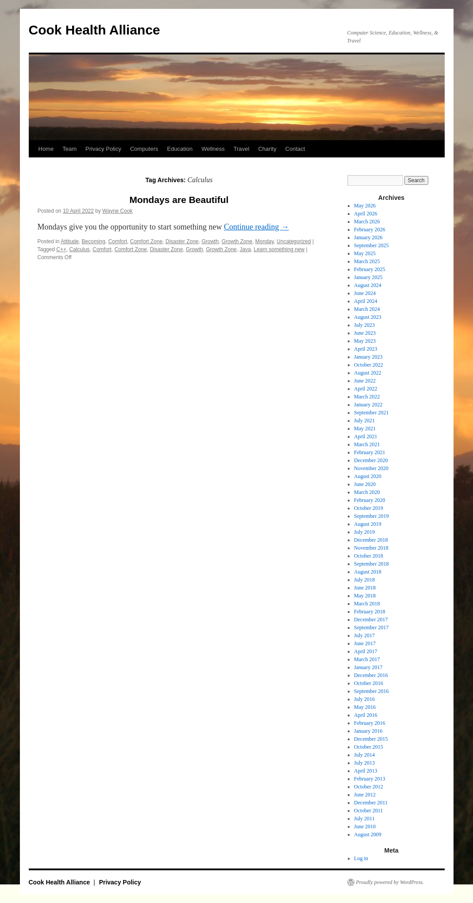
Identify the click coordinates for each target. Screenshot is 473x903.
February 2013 (369, 779)
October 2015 (368, 747)
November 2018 (371, 548)
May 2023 (365, 341)
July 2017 (364, 635)
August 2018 (367, 572)
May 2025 (365, 253)
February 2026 (369, 229)
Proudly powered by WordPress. (390, 882)
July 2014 (364, 755)
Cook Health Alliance (94, 30)
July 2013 (364, 763)
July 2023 (364, 325)
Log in (361, 858)
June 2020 (365, 484)
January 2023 (368, 357)
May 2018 (365, 596)
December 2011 (371, 803)
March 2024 (367, 309)
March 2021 (367, 444)
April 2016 (365, 715)
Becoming (93, 241)
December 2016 (371, 675)
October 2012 (368, 787)
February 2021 (369, 452)
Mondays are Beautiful (178, 200)
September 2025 (371, 245)
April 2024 (365, 301)
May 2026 (365, 206)
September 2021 (371, 412)
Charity (267, 148)
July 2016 (364, 699)
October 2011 (368, 810)
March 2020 (367, 492)
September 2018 (371, 564)
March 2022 (367, 397)
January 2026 (368, 237)
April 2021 (365, 436)
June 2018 (365, 588)
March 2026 (367, 221)
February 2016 (369, 723)
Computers (144, 148)
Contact (295, 148)
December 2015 (371, 739)
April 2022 (365, 389)
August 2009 (367, 834)
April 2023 (365, 349)
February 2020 (369, 500)
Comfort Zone (146, 241)
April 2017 (365, 651)
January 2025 (368, 277)
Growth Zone (237, 241)
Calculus (79, 249)
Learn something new (279, 249)
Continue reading (256, 226)
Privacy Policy (103, 148)
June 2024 (365, 293)
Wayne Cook (117, 211)
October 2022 (368, 365)
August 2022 (367, 373)
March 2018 (367, 604)
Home (46, 148)
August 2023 (367, 317)
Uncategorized (294, 241)
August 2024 (367, 285)
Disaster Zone (182, 241)
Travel (242, 148)
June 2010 (365, 826)
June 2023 (365, 333)
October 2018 (368, 556)
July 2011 (364, 818)
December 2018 (371, 540)
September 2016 (371, 691)
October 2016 (368, 683)
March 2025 (367, 261)
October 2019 (368, 508)
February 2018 (369, 611)
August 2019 (367, 524)
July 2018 (364, 580)
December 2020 (371, 460)
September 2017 (371, 627)
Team (69, 148)
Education (179, 148)
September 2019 (371, 516)
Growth (210, 241)
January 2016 (368, 731)
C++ (61, 249)
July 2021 (364, 420)
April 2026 (365, 213)
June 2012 (365, 795)
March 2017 (367, 659)
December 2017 (371, 619)
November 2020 (371, 468)
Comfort (117, 241)
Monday (264, 241)
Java (244, 249)
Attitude (70, 241)
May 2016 (365, 707)
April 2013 (365, 771)
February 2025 (369, 269)
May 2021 (365, 428)
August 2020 (367, 476)
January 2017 (368, 667)
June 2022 (365, 381)
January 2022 (368, 405)
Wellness (213, 148)
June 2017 (365, 643)
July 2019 (364, 532)
